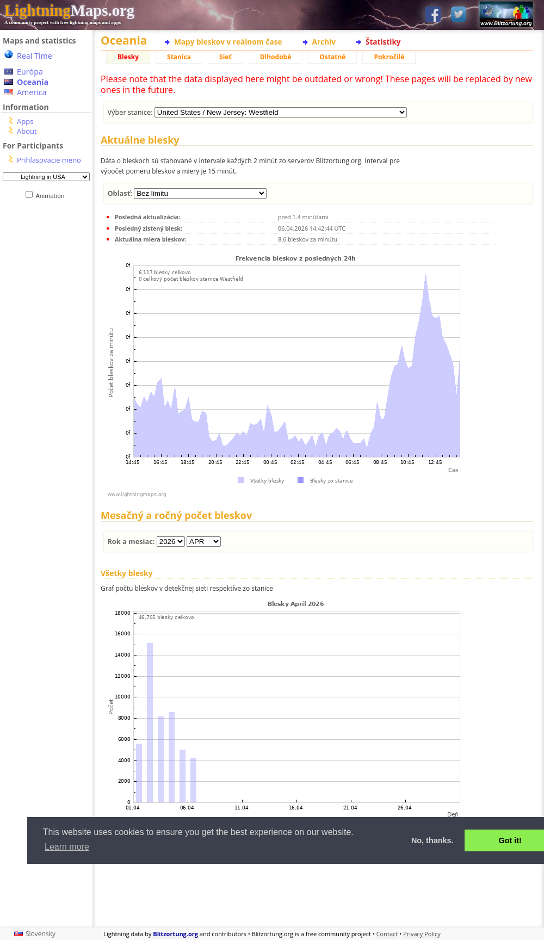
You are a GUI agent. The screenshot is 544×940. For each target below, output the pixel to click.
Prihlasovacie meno (49, 160)
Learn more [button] (67, 846)
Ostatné (332, 56)
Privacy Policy (422, 934)
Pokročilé (389, 56)
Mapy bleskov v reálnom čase (228, 41)
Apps (25, 121)
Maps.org (69, 10)
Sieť (225, 56)
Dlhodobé (276, 56)
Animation (52, 195)
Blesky (128, 56)
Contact (387, 934)
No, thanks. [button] (432, 840)
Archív (324, 41)
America (32, 92)
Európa (30, 71)
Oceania (32, 82)
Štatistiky (383, 41)
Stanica (179, 56)
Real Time (34, 56)
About (27, 131)
